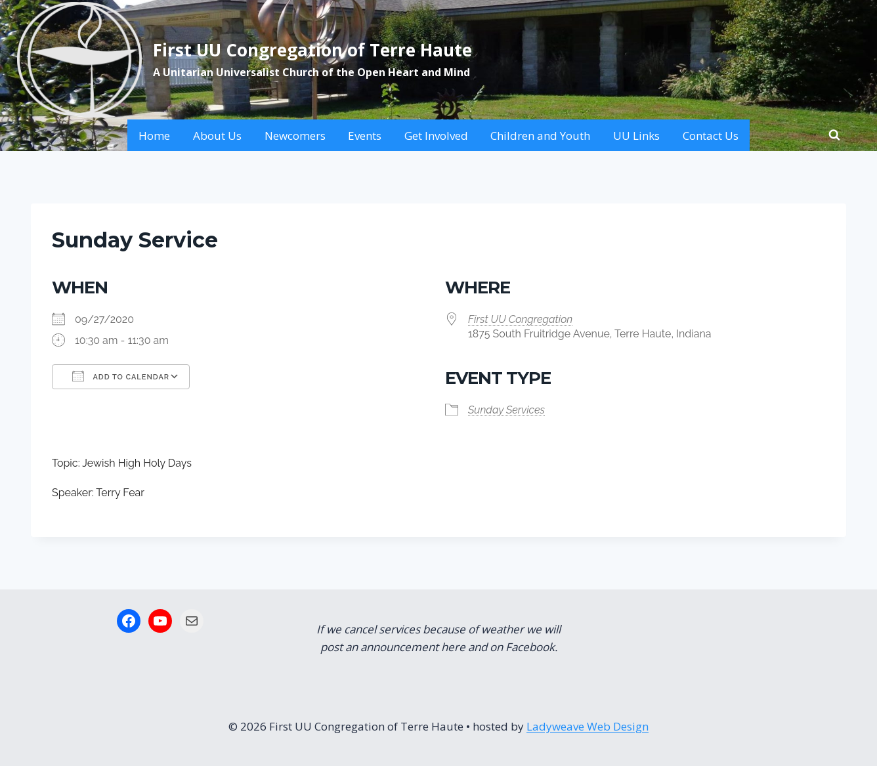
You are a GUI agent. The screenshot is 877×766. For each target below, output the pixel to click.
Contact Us (710, 135)
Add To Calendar (120, 376)
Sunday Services (506, 410)
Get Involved (436, 135)
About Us (217, 135)
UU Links (636, 135)
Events (364, 135)
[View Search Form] (834, 135)
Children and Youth (540, 135)
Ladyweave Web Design (587, 726)
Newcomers (295, 135)
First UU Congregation (520, 319)
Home (154, 135)
